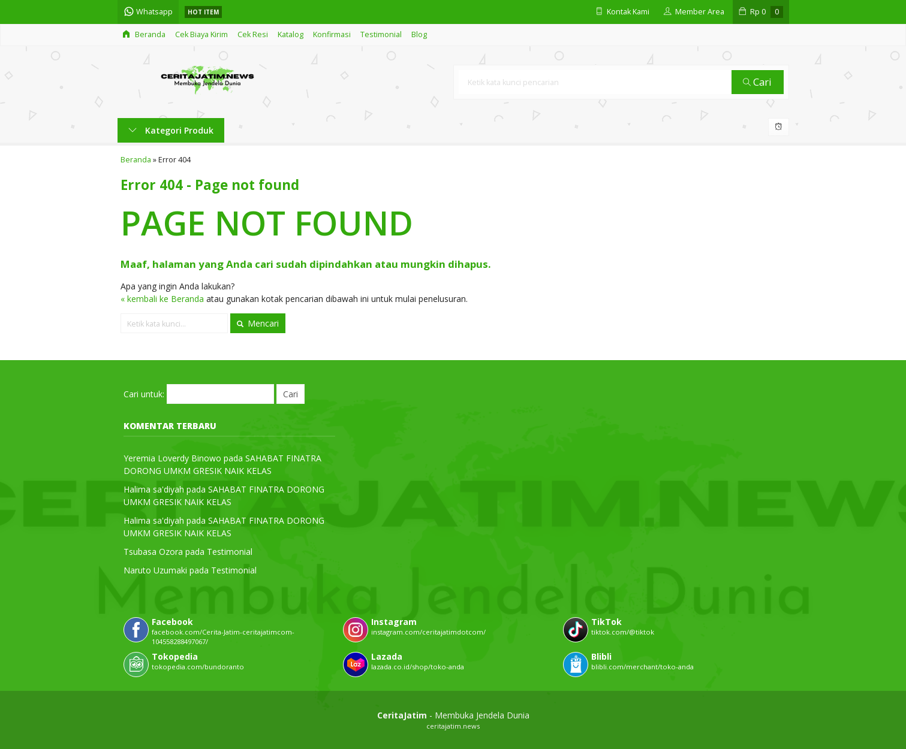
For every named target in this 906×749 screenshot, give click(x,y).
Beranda (143, 34)
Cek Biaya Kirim (201, 34)
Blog (419, 34)
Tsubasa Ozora (153, 551)
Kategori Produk (170, 130)
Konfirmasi (332, 34)
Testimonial (381, 34)
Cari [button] (757, 82)
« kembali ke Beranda (162, 298)
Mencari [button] (258, 323)
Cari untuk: (144, 394)
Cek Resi (252, 34)
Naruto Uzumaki (155, 570)
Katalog (290, 34)
